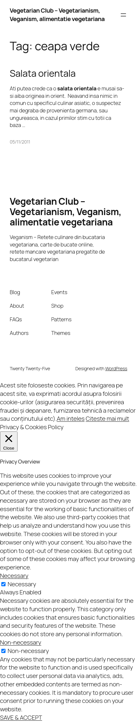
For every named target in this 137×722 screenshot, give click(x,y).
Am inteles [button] (71, 418)
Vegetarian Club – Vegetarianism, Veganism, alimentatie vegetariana (57, 14)
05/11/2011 (20, 142)
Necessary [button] (14, 575)
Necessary (22, 584)
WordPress (116, 368)
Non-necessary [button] (20, 642)
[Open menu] (123, 15)
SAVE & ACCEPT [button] (21, 717)
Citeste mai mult (107, 418)
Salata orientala (43, 73)
